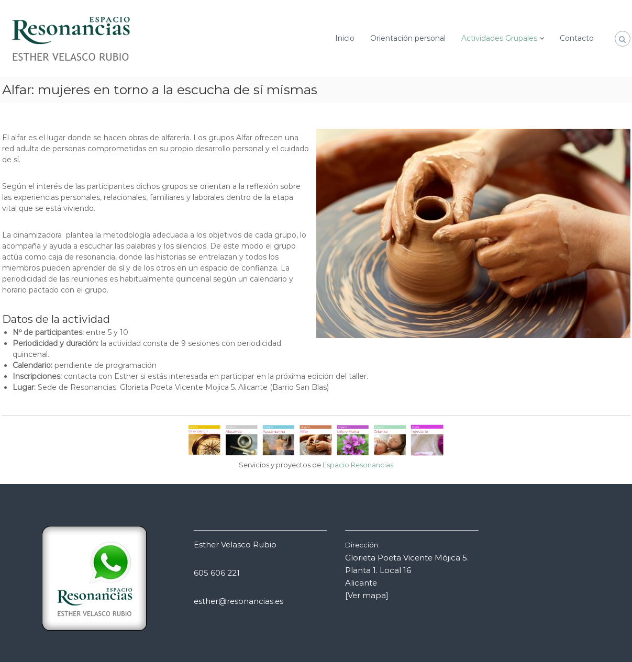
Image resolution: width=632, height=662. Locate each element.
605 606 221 (217, 573)
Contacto (577, 38)
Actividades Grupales (499, 38)
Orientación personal (408, 38)
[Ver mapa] (367, 595)
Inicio (344, 38)
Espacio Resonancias (358, 465)
